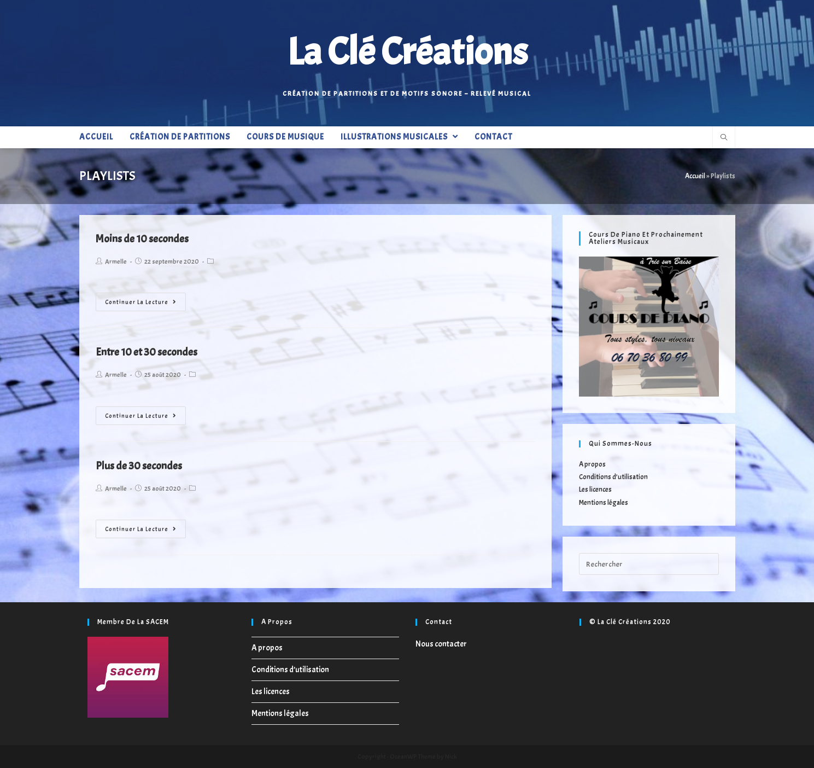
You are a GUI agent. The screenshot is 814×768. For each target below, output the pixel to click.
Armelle (116, 261)
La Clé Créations (407, 52)
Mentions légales (603, 502)
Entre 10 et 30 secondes (146, 352)
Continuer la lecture (141, 302)
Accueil (695, 176)
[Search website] (723, 138)
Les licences (595, 489)
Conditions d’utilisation (613, 477)
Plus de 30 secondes (139, 466)
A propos (592, 464)
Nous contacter (441, 644)
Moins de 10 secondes (142, 239)
